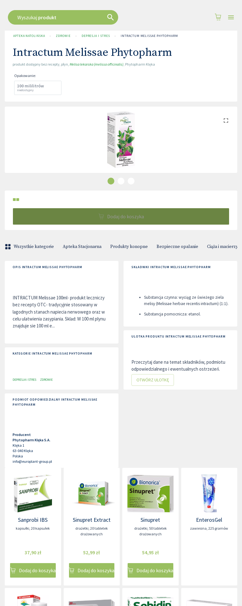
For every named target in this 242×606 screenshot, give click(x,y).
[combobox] (119, 17)
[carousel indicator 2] (121, 181)
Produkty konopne (129, 247)
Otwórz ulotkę (153, 379)
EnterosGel (209, 519)
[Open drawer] (231, 17)
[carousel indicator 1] (111, 181)
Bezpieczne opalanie (177, 247)
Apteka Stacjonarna (82, 247)
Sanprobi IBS (33, 519)
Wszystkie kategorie (30, 247)
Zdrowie (63, 36)
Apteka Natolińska (29, 36)
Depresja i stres (95, 36)
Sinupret (150, 519)
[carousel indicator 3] (131, 181)
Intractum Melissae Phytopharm (149, 36)
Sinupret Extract (92, 519)
